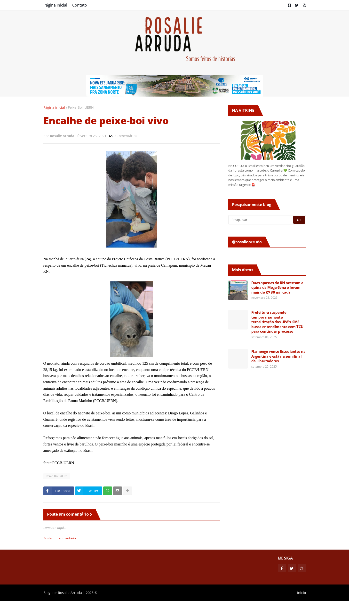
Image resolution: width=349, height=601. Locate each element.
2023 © (91, 592)
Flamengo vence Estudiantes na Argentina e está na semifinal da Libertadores (278, 356)
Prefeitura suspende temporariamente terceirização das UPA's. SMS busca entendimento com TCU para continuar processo (277, 322)
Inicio (301, 592)
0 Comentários (125, 135)
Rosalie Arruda (70, 592)
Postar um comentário (59, 538)
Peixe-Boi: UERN (81, 107)
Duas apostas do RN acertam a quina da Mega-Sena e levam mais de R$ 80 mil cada (277, 287)
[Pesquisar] (261, 220)
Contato (79, 5)
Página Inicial (55, 5)
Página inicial (54, 107)
